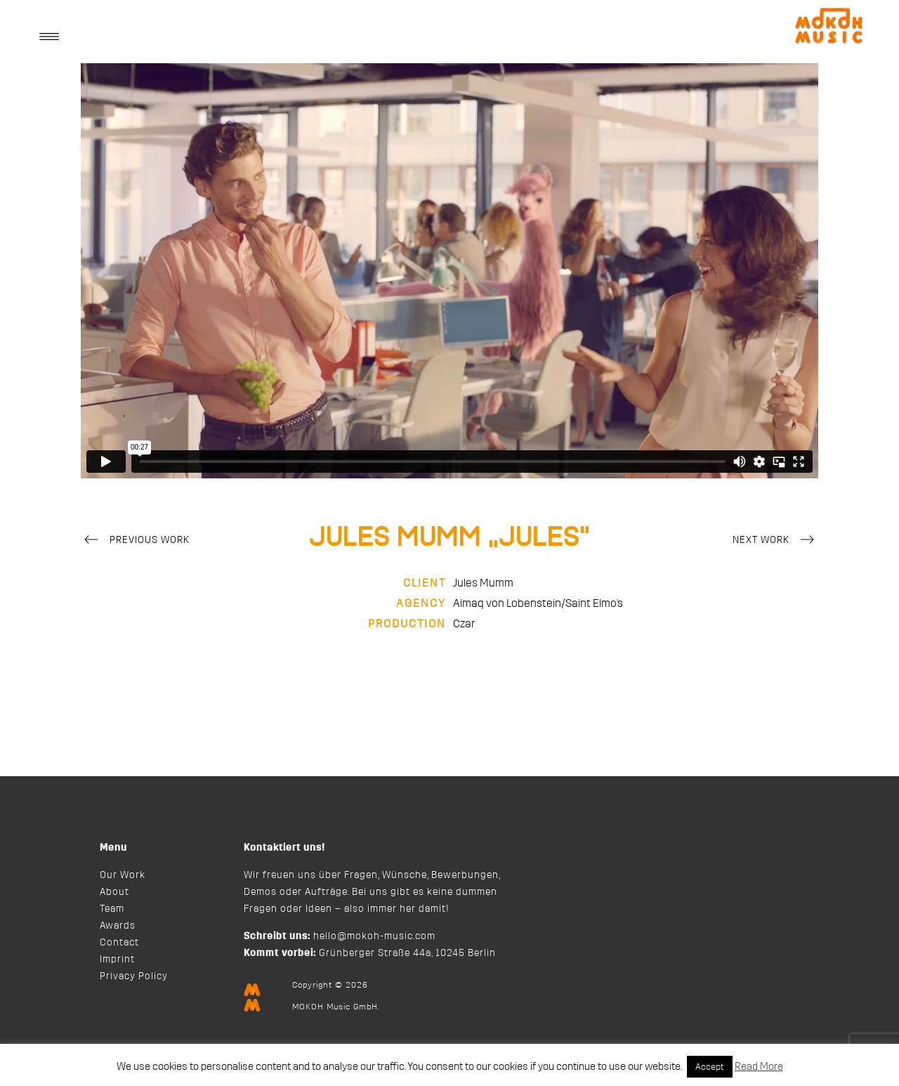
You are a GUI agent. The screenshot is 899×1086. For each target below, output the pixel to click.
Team (112, 909)
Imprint (117, 959)
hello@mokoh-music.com (374, 936)
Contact (119, 943)
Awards (118, 926)
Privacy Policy (134, 976)
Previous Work (135, 541)
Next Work (775, 541)
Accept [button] (709, 1066)
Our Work (122, 875)
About (114, 892)
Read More (759, 1066)
